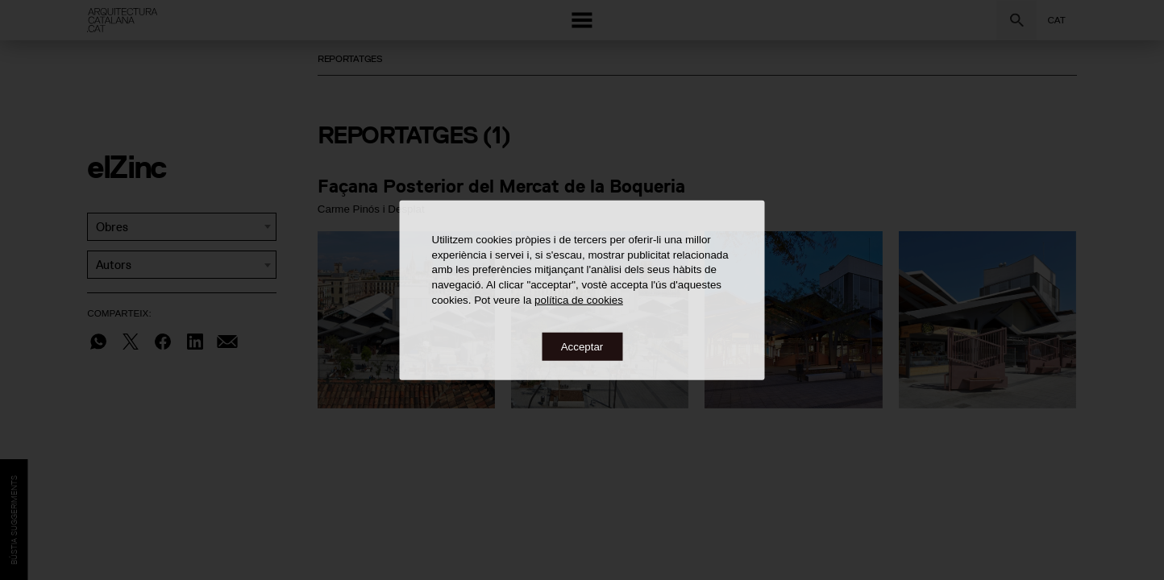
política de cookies (578, 300)
